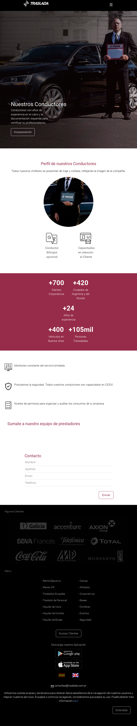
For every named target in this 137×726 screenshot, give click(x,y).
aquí (75, 700)
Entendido (122, 710)
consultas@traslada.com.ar (70, 685)
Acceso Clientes (68, 633)
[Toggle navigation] (111, 5)
